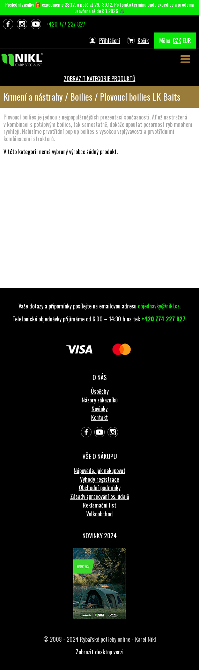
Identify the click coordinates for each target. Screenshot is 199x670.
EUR (187, 40)
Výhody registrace (99, 479)
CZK (177, 40)
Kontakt (99, 417)
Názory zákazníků (100, 400)
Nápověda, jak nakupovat (99, 470)
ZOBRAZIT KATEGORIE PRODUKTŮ (99, 78)
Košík (143, 40)
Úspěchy (100, 391)
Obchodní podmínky (99, 487)
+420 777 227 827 (65, 24)
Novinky (99, 409)
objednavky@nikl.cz (158, 306)
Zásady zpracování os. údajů (99, 496)
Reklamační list (99, 505)
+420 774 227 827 (163, 319)
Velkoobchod (99, 514)
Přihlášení (109, 40)
